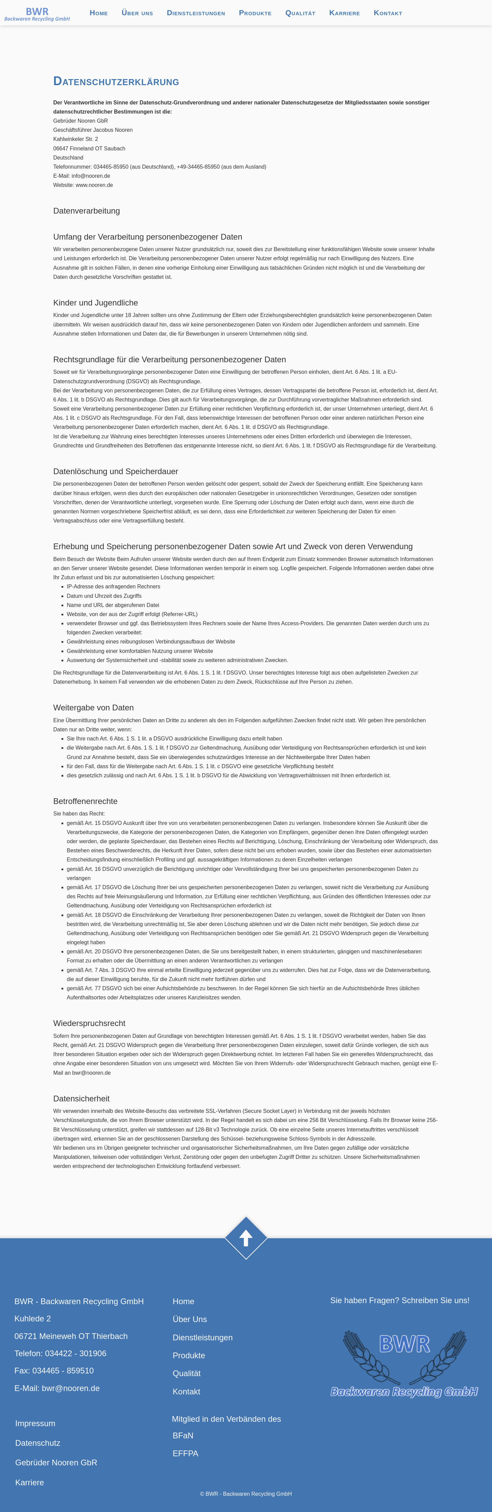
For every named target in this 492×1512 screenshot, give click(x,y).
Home (99, 12)
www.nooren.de (94, 185)
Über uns (137, 12)
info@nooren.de (91, 176)
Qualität (300, 12)
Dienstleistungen (196, 12)
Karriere (344, 12)
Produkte (255, 12)
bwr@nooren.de (71, 1388)
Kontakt (388, 12)
